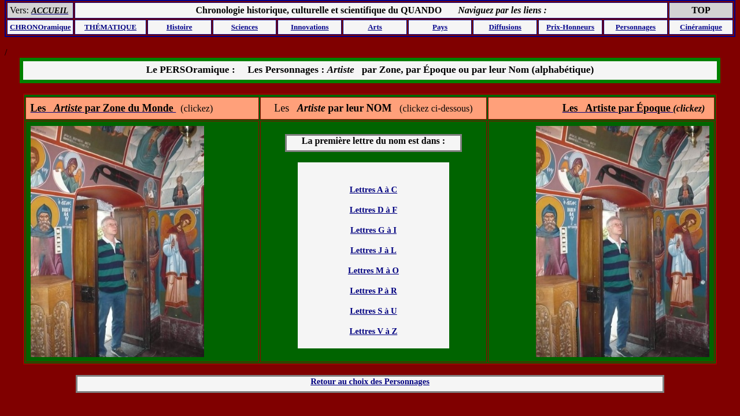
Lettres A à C (373, 189)
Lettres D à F (373, 209)
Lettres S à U (373, 310)
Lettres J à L (373, 250)
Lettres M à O (373, 270)
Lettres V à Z (374, 331)
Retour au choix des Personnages (370, 381)
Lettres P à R (373, 290)
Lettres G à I (373, 230)
